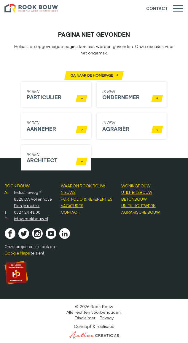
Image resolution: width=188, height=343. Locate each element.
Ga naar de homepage (94, 75)
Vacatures (72, 205)
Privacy (107, 318)
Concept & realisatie (94, 331)
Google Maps (17, 253)
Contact (157, 8)
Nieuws (68, 192)
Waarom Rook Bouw (83, 186)
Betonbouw (134, 199)
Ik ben (57, 95)
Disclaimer (85, 318)
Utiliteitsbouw (136, 192)
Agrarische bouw (140, 212)
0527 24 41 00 (27, 212)
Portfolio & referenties (86, 199)
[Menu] (178, 8)
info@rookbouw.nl (31, 218)
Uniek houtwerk (138, 205)
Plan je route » (27, 205)
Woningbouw (135, 186)
